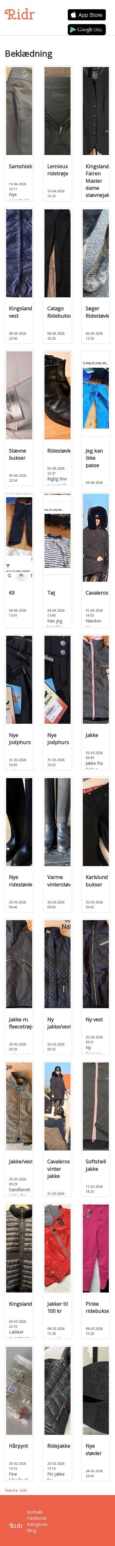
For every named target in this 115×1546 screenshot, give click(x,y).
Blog (31, 1530)
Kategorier (31, 1524)
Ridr (20, 14)
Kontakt (31, 1512)
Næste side (16, 1490)
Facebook (31, 1518)
